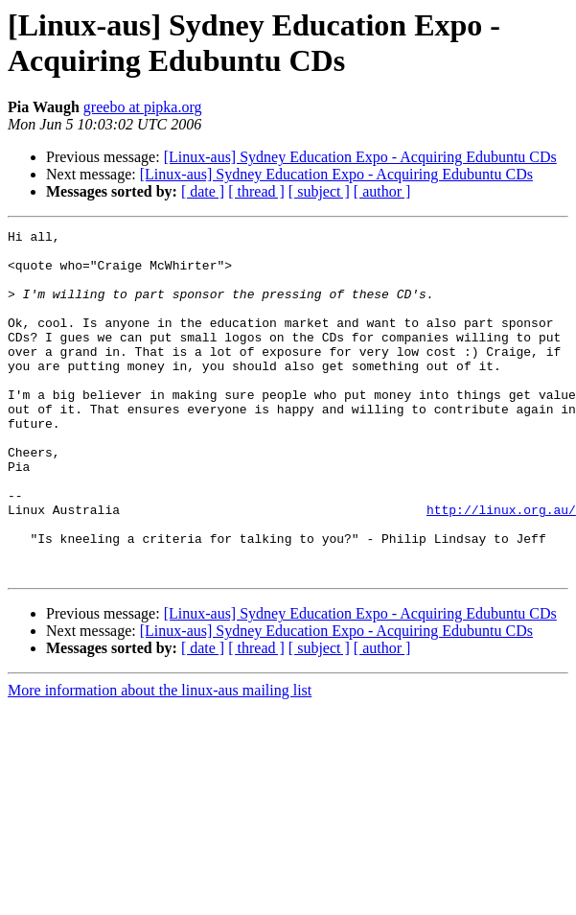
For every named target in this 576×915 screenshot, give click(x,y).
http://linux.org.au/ (501, 566)
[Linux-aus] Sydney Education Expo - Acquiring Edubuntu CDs (360, 157)
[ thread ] (256, 191)
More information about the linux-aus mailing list (159, 759)
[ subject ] (319, 191)
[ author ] (382, 191)
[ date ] (202, 191)
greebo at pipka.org (142, 107)
